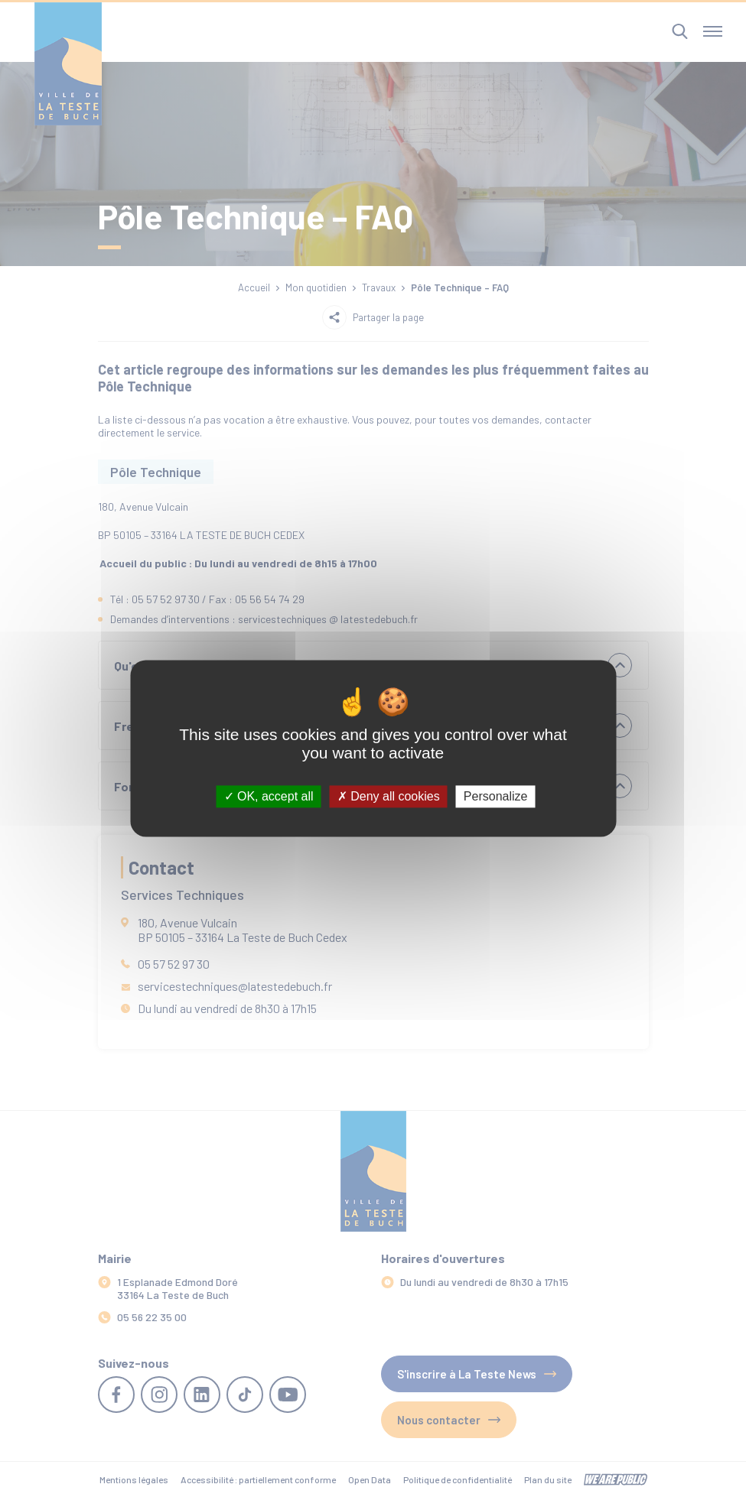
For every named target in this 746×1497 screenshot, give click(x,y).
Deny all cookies (388, 796)
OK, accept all (269, 796)
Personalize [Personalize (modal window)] (496, 796)
